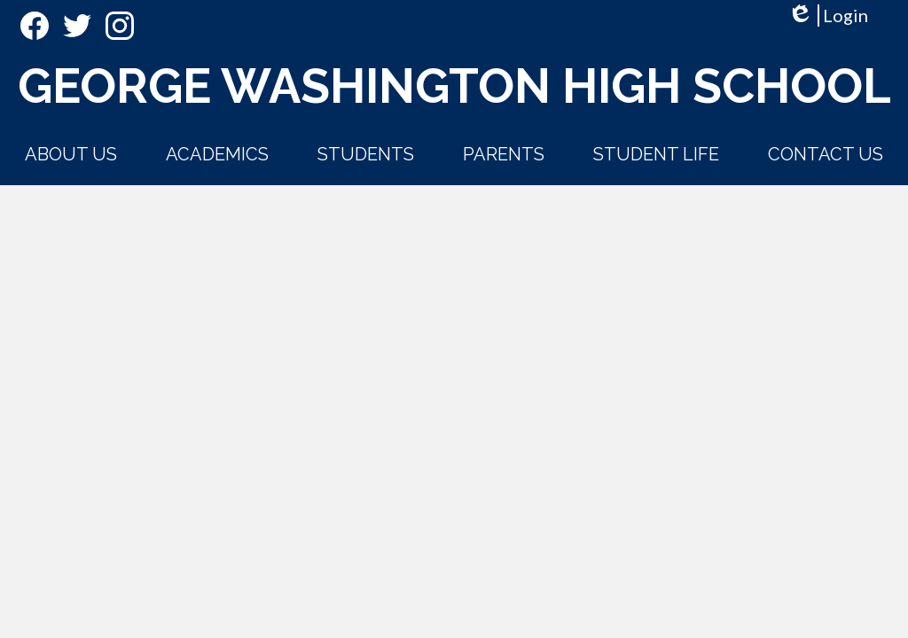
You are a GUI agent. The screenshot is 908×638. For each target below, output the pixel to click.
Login (827, 15)
